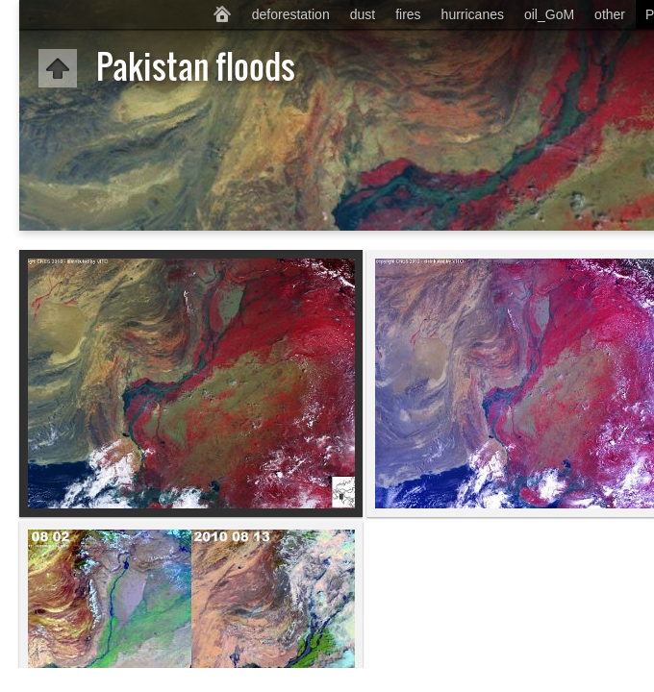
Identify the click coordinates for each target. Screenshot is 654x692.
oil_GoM (549, 14)
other (609, 14)
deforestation (291, 14)
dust (362, 14)
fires (407, 14)
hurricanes (472, 14)
